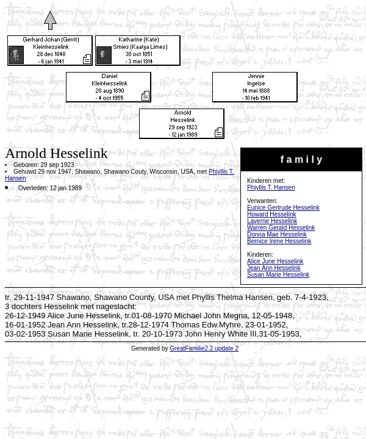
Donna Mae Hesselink (277, 234)
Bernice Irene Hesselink (279, 241)
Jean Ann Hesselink (274, 268)
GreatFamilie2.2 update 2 (204, 348)
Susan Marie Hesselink (278, 274)
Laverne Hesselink (272, 221)
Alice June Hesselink (275, 261)
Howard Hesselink (271, 214)
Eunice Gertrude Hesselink (283, 207)
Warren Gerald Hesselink (281, 227)
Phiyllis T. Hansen (271, 187)
